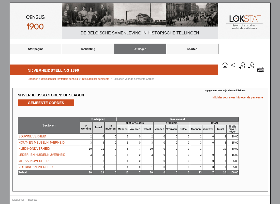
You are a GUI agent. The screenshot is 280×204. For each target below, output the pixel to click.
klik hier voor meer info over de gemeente (238, 97)
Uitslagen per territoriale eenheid (60, 79)
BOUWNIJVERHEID (32, 136)
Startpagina (35, 48)
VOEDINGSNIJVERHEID (36, 167)
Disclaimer (18, 199)
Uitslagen (140, 48)
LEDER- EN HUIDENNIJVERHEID (42, 155)
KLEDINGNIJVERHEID (34, 148)
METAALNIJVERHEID (34, 161)
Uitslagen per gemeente (95, 79)
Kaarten (192, 48)
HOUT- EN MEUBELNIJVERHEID (42, 142)
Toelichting (88, 48)
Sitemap (32, 199)
